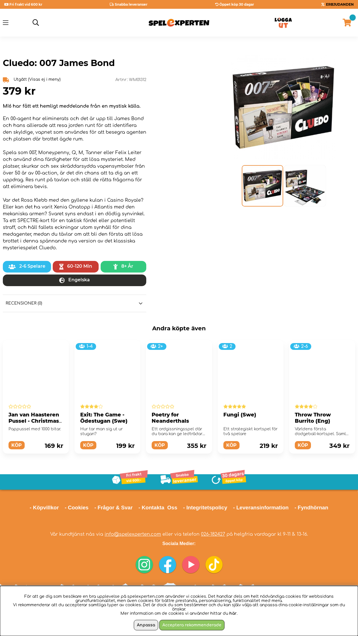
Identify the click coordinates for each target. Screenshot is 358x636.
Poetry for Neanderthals (170, 418)
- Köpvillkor (44, 507)
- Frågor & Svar (113, 507)
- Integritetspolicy (205, 507)
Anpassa (146, 625)
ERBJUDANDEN (340, 4)
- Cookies (76, 507)
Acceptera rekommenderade (191, 625)
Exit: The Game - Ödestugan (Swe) (104, 418)
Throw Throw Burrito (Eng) (313, 418)
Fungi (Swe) (239, 415)
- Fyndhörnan (311, 507)
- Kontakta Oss (157, 507)
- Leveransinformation (261, 507)
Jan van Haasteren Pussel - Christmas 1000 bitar (34, 421)
